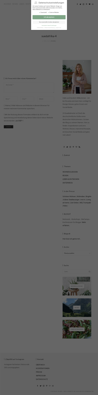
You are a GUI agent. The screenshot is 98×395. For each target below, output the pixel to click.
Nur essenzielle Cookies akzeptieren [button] (49, 22)
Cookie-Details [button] (40, 27)
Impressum (58, 27)
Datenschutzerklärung (50, 27)
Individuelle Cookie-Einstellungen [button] (49, 25)
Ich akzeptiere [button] (49, 17)
